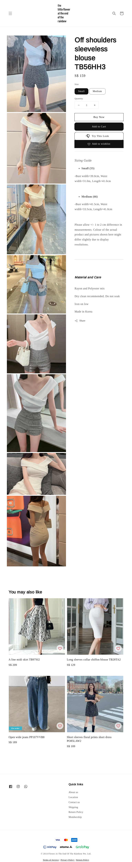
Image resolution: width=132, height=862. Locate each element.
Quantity (79, 98)
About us (73, 792)
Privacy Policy (67, 860)
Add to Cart (99, 126)
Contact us (74, 802)
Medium (97, 91)
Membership (75, 817)
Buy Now (99, 117)
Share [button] (80, 320)
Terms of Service (51, 860)
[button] (10, 13)
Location (73, 797)
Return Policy (76, 812)
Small (81, 91)
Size (77, 84)
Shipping (73, 807)
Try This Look (97, 136)
